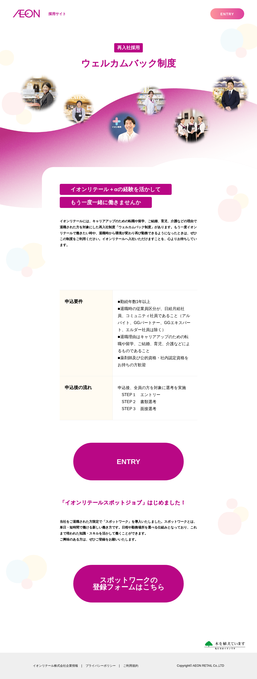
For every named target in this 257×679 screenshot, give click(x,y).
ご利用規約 (130, 665)
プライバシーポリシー (101, 665)
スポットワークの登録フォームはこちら (129, 583)
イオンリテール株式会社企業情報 (55, 665)
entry (227, 14)
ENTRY (128, 462)
